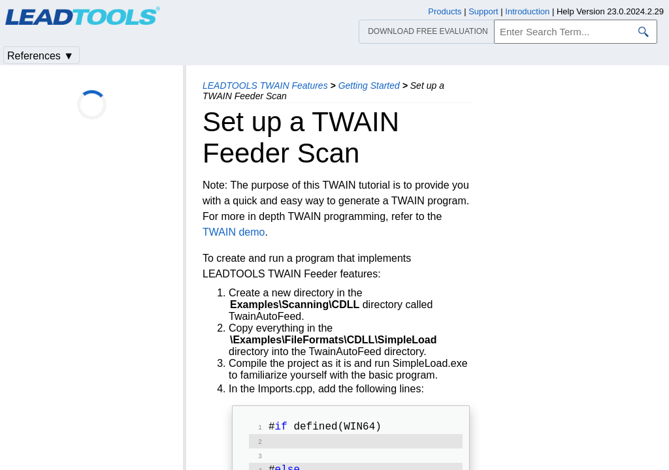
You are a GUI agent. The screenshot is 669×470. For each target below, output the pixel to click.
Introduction (527, 11)
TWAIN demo (234, 232)
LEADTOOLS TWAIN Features (265, 85)
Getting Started (369, 85)
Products (444, 11)
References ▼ (40, 55)
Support (483, 11)
